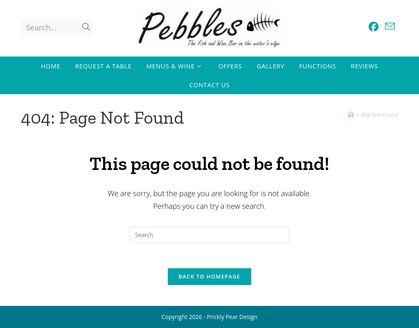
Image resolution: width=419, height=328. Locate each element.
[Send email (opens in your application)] (390, 26)
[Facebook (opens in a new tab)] (373, 27)
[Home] (351, 114)
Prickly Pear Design (232, 317)
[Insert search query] (209, 235)
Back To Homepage (209, 276)
